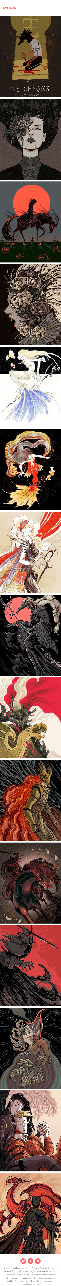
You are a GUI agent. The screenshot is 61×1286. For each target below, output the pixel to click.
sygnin (10, 8)
